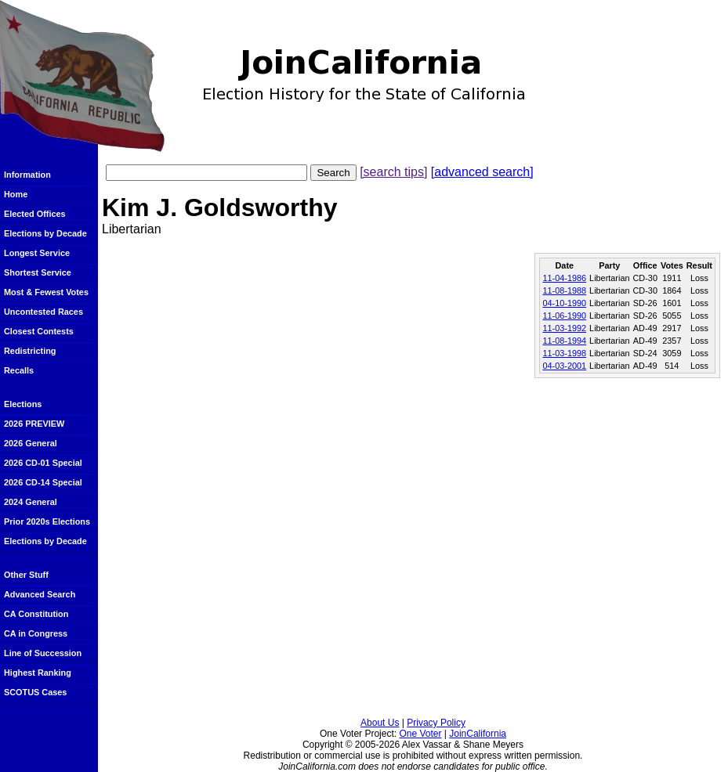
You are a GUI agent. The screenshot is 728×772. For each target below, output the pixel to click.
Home (15, 194)
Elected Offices (35, 213)
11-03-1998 (564, 353)
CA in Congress (35, 633)
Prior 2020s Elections (47, 521)
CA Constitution (36, 614)
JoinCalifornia (477, 733)
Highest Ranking (37, 672)
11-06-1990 (564, 315)
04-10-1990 (564, 303)
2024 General (30, 502)
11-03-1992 (564, 328)
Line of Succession (42, 653)
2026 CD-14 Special (43, 482)
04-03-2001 (564, 365)
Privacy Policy (436, 722)
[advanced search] (482, 172)
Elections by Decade (45, 233)
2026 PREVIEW (34, 423)
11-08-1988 (564, 290)
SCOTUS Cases (35, 692)
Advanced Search (39, 594)
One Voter (420, 733)
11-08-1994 (564, 340)
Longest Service (37, 253)
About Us (379, 722)
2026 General (30, 443)
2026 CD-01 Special (43, 462)
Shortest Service (37, 272)
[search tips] (393, 172)
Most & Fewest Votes (46, 292)
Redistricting (30, 350)
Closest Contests (39, 331)
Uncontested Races (43, 311)
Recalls (19, 370)
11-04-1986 (564, 278)
